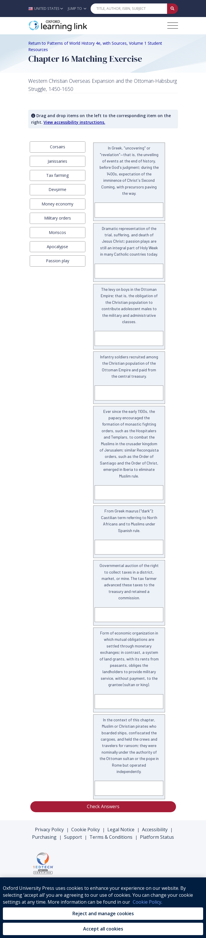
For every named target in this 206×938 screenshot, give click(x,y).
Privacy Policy (49, 829)
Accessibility (155, 829)
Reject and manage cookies (103, 913)
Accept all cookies (103, 929)
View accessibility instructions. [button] (74, 122)
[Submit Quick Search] (172, 8)
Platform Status (157, 837)
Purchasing (44, 837)
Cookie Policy (85, 829)
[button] (47, 8)
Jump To (77, 8)
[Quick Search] (129, 8)
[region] (103, 907)
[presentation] (58, 146)
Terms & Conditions (110, 837)
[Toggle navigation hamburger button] (172, 25)
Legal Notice (120, 829)
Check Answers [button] (103, 806)
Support (73, 837)
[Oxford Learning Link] (71, 25)
